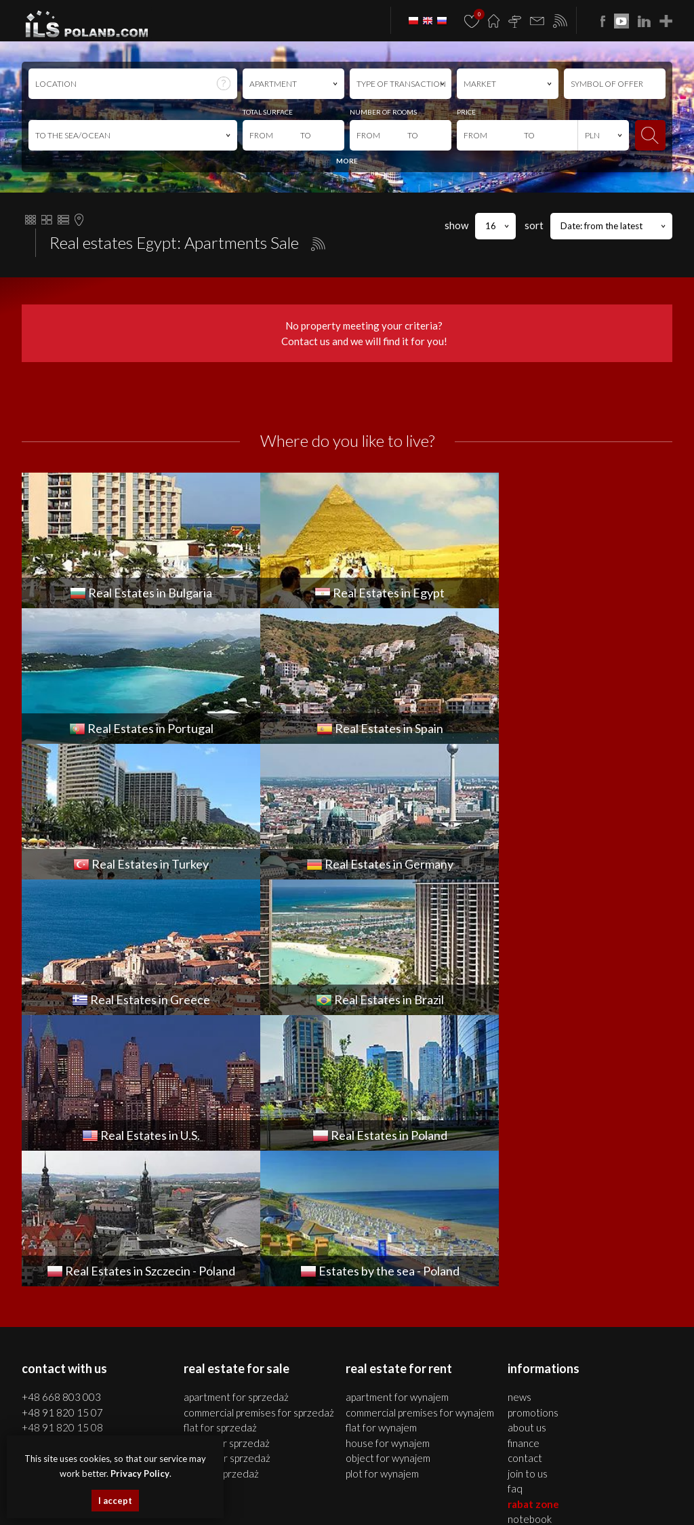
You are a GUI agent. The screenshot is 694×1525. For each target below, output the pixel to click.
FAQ (515, 1217)
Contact (525, 1187)
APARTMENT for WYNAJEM (397, 1126)
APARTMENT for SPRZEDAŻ (236, 1126)
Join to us (528, 1202)
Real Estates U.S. (329, 1504)
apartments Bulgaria (573, 1473)
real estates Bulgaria (499, 1473)
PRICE (466, 112)
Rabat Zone (533, 1233)
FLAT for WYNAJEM (381, 1156)
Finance (523, 1172)
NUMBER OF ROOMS (383, 112)
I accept (115, 1500)
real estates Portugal (304, 1488)
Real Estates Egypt (235, 1488)
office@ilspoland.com (68, 1182)
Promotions (533, 1141)
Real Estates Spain (373, 1488)
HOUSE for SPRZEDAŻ (227, 1172)
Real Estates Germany (514, 1488)
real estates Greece (588, 1488)
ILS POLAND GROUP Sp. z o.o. (164, 1341)
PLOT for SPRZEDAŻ (221, 1202)
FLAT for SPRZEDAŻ (220, 1156)
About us (527, 1156)
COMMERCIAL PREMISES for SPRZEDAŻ (259, 1141)
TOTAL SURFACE (268, 112)
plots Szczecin (438, 1473)
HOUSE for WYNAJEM (388, 1172)
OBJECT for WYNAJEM (388, 1187)
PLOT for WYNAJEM (382, 1202)
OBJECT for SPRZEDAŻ (227, 1187)
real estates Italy (387, 1504)
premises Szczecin (325, 1473)
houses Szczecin (265, 1473)
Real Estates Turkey (440, 1488)
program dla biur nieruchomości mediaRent (593, 1341)
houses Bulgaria (640, 1473)
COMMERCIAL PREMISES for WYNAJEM (420, 1141)
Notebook (530, 1248)
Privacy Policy (139, 1473)
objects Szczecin (386, 1473)
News (519, 1126)
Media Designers (638, 1356)
